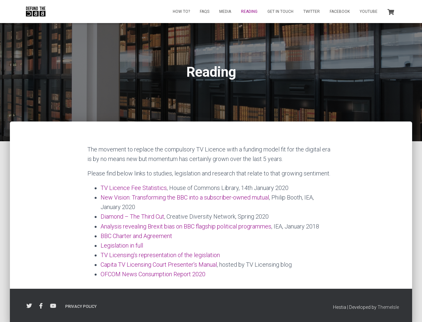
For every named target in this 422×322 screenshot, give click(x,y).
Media (225, 11)
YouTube (368, 11)
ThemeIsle (388, 307)
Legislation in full (122, 245)
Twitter (311, 11)
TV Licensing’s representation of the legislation (160, 255)
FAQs (204, 11)
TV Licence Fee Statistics (134, 187)
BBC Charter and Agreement (136, 235)
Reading (249, 11)
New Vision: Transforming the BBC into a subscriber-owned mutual (185, 197)
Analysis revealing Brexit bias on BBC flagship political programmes (186, 226)
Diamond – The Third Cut (132, 216)
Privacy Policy (81, 306)
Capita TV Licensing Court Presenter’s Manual (159, 264)
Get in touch (280, 11)
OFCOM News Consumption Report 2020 (153, 274)
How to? (181, 11)
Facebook (340, 11)
